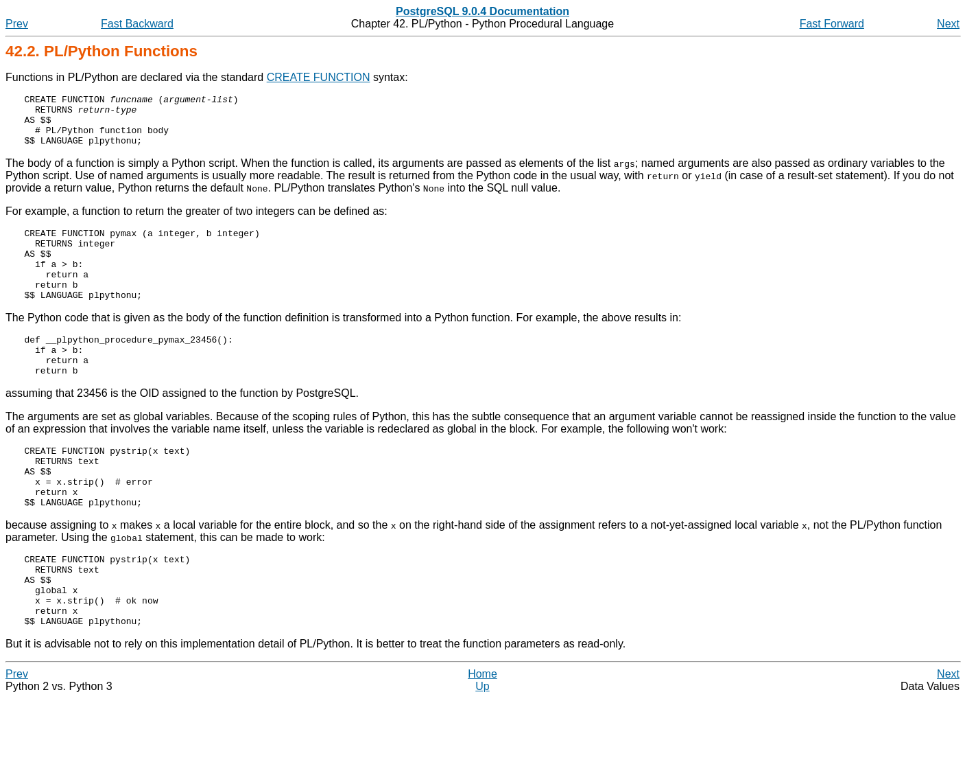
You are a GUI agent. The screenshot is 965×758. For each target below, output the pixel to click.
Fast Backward (137, 24)
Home (482, 733)
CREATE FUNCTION (318, 77)
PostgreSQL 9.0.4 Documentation (482, 11)
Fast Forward (832, 24)
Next (948, 24)
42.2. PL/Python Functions (101, 51)
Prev (16, 24)
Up (482, 746)
